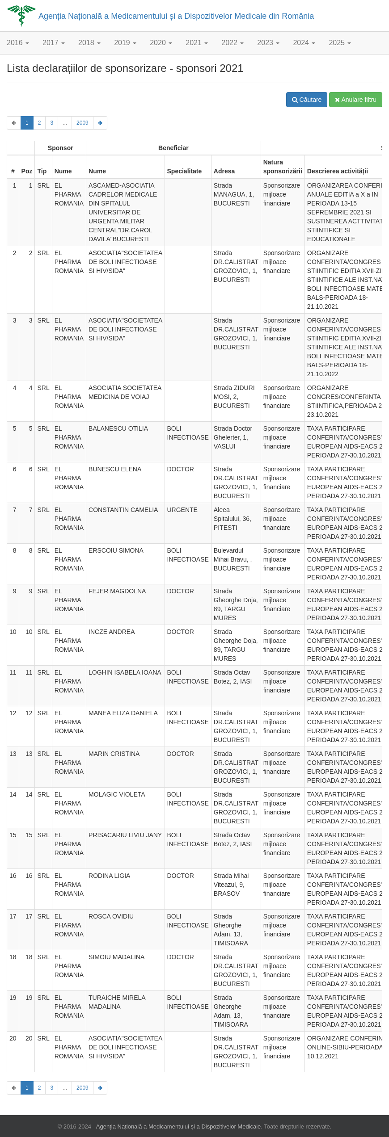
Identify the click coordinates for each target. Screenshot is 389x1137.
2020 (161, 42)
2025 (340, 42)
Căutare (307, 99)
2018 (89, 42)
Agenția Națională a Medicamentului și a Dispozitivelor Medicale (178, 1126)
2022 (232, 42)
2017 (53, 42)
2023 (268, 42)
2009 (82, 123)
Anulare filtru (355, 99)
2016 (18, 42)
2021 (197, 42)
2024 (304, 42)
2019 (125, 42)
